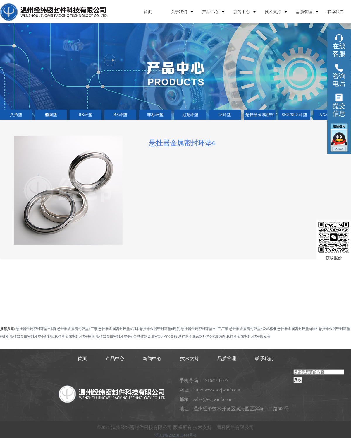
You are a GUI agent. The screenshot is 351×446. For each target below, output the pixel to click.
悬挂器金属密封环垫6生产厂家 (204, 329)
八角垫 (16, 115)
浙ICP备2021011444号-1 (175, 435)
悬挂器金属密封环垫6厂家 (77, 329)
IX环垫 (224, 115)
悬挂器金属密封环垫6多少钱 (32, 336)
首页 (148, 12)
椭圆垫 (51, 115)
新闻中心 (241, 12)
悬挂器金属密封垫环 (259, 116)
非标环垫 (155, 115)
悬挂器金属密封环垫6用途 (74, 336)
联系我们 (335, 12)
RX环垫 (85, 115)
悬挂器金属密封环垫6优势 (36, 329)
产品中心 (210, 12)
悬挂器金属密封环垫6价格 (297, 329)
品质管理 (304, 12)
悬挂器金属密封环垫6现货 (160, 329)
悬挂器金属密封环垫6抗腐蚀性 (202, 336)
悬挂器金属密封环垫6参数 (157, 336)
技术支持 (273, 12)
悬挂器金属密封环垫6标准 (116, 336)
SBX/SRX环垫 (294, 115)
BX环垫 (120, 115)
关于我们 (179, 12)
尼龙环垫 (190, 115)
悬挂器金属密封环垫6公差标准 (252, 329)
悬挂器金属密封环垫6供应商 (248, 336)
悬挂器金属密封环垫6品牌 (118, 329)
